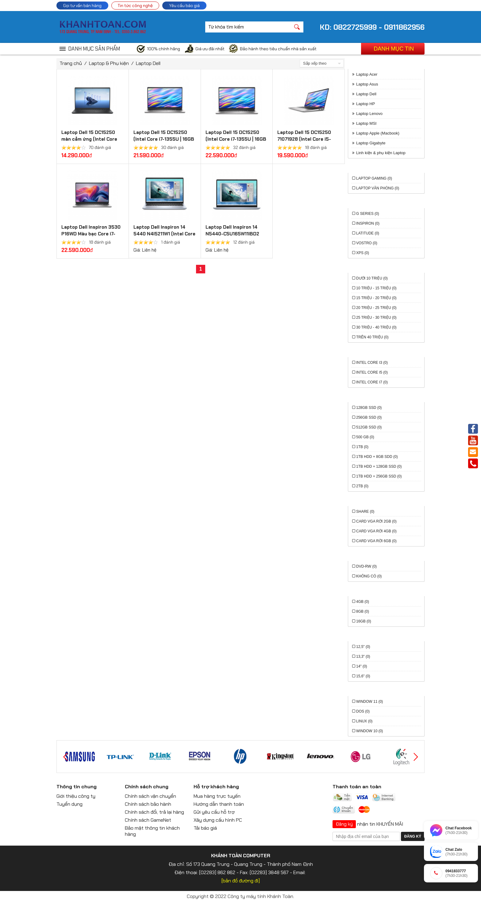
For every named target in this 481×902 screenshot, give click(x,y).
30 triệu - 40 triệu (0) (376, 327)
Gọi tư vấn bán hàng (82, 5)
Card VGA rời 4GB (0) (376, 531)
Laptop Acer (366, 74)
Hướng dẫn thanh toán (219, 804)
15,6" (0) (363, 676)
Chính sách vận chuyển (150, 796)
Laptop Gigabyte (370, 143)
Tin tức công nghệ (135, 5)
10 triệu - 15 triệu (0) (376, 288)
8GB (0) (362, 611)
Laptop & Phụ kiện (109, 63)
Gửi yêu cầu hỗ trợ (214, 812)
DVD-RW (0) (366, 566)
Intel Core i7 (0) (372, 382)
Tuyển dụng (69, 804)
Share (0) (365, 511)
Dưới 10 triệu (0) (372, 278)
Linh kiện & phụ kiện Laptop (381, 152)
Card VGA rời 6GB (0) (376, 541)
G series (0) (367, 213)
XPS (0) (362, 253)
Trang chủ (71, 63)
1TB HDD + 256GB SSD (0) (379, 476)
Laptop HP (365, 103)
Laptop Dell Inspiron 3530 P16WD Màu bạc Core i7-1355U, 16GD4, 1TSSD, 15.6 (91, 234)
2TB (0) (362, 486)
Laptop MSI (366, 123)
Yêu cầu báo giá (184, 5)
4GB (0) (362, 601)
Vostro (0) (366, 243)
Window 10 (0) (369, 731)
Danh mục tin (394, 49)
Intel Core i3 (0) (372, 362)
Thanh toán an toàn (357, 786)
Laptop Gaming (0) (374, 178)
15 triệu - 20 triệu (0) (376, 298)
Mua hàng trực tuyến (217, 796)
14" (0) (361, 666)
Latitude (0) (367, 233)
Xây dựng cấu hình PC (218, 820)
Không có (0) (369, 576)
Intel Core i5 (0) (372, 372)
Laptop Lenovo (369, 113)
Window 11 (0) (369, 701)
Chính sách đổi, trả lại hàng (154, 812)
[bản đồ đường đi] (240, 880)
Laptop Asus (367, 84)
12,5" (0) (363, 647)
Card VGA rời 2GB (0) (376, 521)
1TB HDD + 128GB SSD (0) (379, 466)
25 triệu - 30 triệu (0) (376, 317)
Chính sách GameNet (148, 820)
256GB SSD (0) (369, 417)
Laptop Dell (148, 63)
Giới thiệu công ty (75, 796)
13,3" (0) (363, 656)
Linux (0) (364, 721)
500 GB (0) (365, 437)
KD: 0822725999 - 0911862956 (372, 27)
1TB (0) (362, 447)
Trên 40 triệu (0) (372, 337)
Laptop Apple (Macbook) (377, 133)
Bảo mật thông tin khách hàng (152, 831)
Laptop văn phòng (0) (377, 188)
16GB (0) (363, 621)
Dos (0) (363, 711)
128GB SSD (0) (369, 407)
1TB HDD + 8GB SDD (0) (377, 457)
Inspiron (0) (367, 223)
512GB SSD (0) (369, 427)
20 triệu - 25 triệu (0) (376, 308)
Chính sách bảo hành (148, 804)
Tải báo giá (205, 828)
